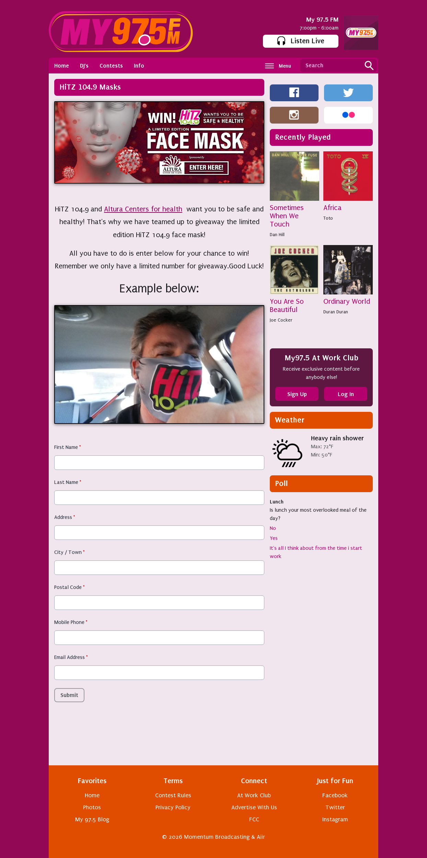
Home (61, 65)
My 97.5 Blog (92, 819)
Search (369, 65)
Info (139, 65)
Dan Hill (277, 234)
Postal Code (69, 587)
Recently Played (303, 137)
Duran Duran (335, 311)
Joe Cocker (281, 320)
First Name (67, 447)
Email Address (71, 657)
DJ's (84, 65)
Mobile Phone (70, 622)
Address (64, 517)
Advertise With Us (254, 807)
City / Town (69, 552)
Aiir (261, 837)
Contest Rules (173, 795)
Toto (328, 218)
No (273, 528)
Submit (69, 695)
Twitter (335, 807)
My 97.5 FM (322, 19)
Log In (346, 394)
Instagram (335, 819)
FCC (254, 819)
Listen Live (300, 41)
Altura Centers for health (143, 209)
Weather (289, 420)
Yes (274, 538)
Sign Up (297, 394)
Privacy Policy (173, 807)
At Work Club (254, 795)
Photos (92, 807)
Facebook (335, 795)
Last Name (67, 482)
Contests (111, 65)
